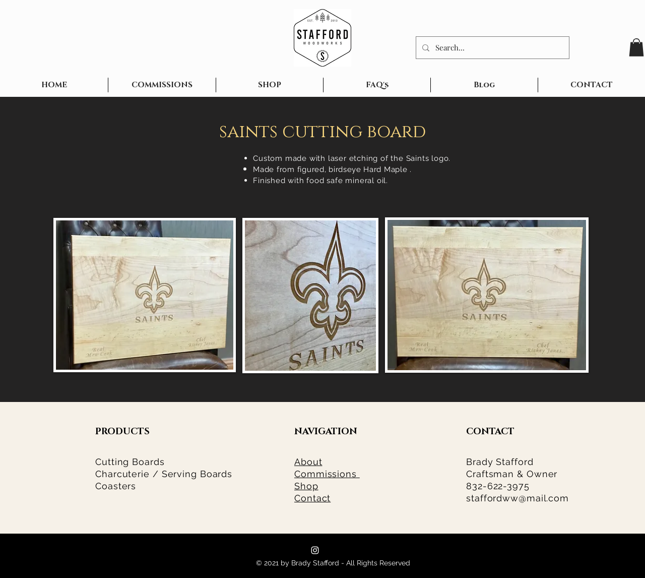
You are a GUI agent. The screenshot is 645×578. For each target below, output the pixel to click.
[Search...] (491, 48)
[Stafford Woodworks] (315, 550)
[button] (636, 47)
